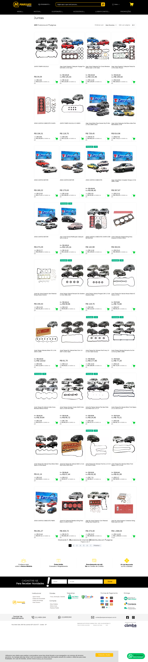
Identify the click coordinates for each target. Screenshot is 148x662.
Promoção (89, 152)
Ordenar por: (99, 25)
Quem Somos (36, 622)
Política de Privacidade (44, 658)
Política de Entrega (38, 625)
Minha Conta (53, 631)
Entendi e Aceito (104, 655)
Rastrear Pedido (54, 633)
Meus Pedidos (54, 629)
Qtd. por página (124, 25)
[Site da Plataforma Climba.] (130, 650)
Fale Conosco (36, 627)
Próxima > (97, 570)
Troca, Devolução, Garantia (57, 622)
